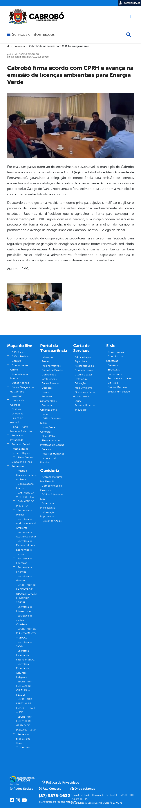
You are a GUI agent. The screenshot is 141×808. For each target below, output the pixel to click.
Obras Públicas (50, 436)
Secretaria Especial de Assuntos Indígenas (22, 671)
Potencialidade (20, 448)
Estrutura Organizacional (48, 407)
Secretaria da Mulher (24, 512)
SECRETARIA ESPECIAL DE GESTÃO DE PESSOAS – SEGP (26, 723)
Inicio (45, 414)
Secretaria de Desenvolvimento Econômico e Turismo (26, 548)
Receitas (46, 449)
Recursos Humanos (53, 453)
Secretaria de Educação (24, 560)
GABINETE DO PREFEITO (25, 503)
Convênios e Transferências (48, 376)
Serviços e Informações (33, 34)
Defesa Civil (81, 379)
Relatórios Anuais (52, 521)
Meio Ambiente (84, 387)
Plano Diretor (25, 457)
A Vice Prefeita (20, 356)
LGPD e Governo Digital (50, 420)
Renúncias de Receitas (48, 460)
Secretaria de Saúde (24, 644)
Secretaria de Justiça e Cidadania (24, 620)
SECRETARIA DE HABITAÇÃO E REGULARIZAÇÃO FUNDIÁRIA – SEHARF (26, 594)
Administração (83, 357)
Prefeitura (19, 46)
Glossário (17, 396)
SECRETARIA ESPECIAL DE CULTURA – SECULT (24, 688)
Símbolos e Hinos (22, 462)
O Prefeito (18, 413)
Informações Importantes (48, 514)
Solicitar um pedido (119, 391)
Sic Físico (113, 382)
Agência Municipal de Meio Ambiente (26, 475)
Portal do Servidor (22, 444)
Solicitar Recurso (117, 387)
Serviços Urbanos (85, 405)
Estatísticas (114, 369)
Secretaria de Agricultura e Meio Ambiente (26, 523)
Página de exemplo (16, 420)
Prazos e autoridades (120, 378)
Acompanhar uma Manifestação (51, 479)
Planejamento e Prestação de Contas (52, 442)
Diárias (45, 392)
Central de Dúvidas (52, 370)
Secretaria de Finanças (24, 569)
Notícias (16, 409)
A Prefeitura (18, 352)
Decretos (113, 365)
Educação (47, 357)
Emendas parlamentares (48, 398)
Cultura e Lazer (83, 374)
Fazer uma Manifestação (47, 505)
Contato (16, 361)
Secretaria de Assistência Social (26, 534)
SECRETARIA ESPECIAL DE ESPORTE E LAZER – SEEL (26, 706)
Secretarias (18, 466)
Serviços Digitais (21, 453)
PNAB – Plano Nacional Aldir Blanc (21, 429)
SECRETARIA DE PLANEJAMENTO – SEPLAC (26, 633)
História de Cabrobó (17, 402)
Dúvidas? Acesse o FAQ (51, 496)
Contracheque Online (19, 367)
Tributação (81, 409)
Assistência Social (84, 365)
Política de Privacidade (17, 437)
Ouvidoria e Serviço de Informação (85, 394)
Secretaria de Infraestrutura (24, 609)
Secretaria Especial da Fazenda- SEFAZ (25, 655)
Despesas (47, 387)
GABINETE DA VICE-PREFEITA (25, 494)
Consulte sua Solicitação (114, 358)
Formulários (115, 374)
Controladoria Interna (19, 376)
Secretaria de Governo (24, 578)
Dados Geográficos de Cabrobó (22, 389)
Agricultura (81, 361)
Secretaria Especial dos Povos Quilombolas (23, 741)
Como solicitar (116, 352)
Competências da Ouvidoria (51, 487)
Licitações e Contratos (47, 429)
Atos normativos (51, 365)
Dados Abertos (20, 382)
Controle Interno (84, 370)
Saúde (45, 361)
